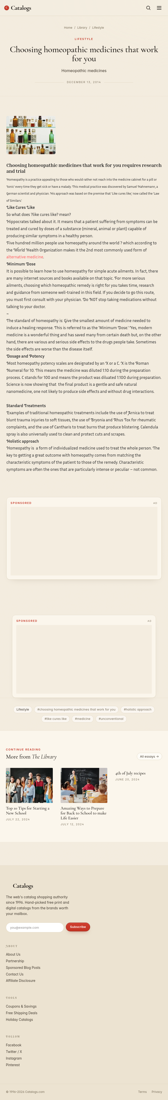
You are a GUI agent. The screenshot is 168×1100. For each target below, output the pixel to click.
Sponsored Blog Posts (23, 968)
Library (82, 27)
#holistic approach (138, 709)
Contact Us (15, 974)
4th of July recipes (130, 773)
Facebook (13, 1045)
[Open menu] (159, 8)
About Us (13, 954)
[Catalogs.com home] (17, 7)
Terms (142, 1092)
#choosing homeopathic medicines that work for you (76, 709)
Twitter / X (14, 1052)
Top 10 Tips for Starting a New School (27, 810)
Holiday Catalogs (19, 1020)
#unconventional (111, 719)
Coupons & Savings (21, 1006)
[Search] (148, 8)
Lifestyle (98, 27)
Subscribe (78, 927)
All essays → (149, 756)
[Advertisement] (84, 541)
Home (68, 27)
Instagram (14, 1058)
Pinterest (13, 1065)
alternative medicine (24, 256)
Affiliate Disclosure (20, 981)
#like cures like (55, 719)
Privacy (157, 1092)
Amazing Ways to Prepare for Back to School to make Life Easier (84, 813)
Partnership (15, 961)
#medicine (82, 719)
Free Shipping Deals (21, 1013)
